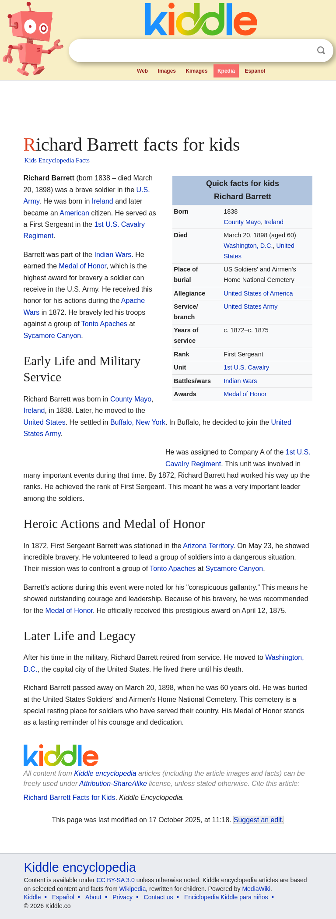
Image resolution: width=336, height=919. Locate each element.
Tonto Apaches (104, 323)
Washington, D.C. (248, 245)
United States (45, 422)
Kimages (196, 71)
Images (167, 71)
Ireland (274, 221)
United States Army (250, 306)
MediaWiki (256, 888)
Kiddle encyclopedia (105, 773)
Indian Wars (240, 380)
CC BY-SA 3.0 (115, 880)
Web (142, 71)
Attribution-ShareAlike (113, 783)
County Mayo (242, 221)
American (74, 213)
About (93, 897)
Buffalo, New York (137, 422)
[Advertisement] (168, 105)
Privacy (122, 897)
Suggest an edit (258, 820)
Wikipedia (132, 888)
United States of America (258, 293)
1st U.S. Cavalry (246, 367)
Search (321, 50)
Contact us (158, 897)
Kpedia (226, 71)
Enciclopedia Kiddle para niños (226, 897)
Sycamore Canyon (52, 335)
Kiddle (32, 897)
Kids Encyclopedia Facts (57, 160)
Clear (303, 50)
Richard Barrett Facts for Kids (70, 797)
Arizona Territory (208, 545)
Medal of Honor (245, 394)
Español (255, 71)
